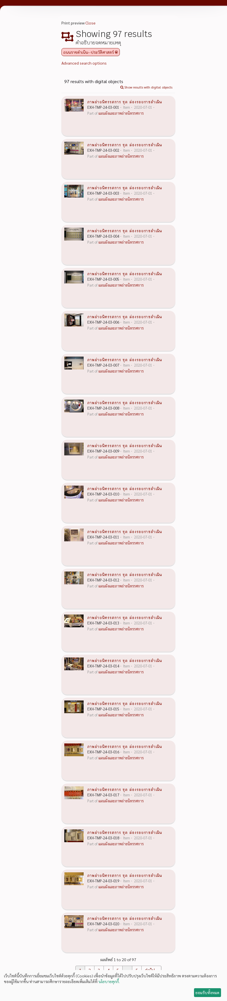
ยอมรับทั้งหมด (207, 992)
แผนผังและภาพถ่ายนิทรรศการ (121, 113)
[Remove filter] (116, 52)
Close (90, 22)
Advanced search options (84, 62)
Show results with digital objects (146, 87)
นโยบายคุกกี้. (109, 981)
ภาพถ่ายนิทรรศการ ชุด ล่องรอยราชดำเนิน (124, 101)
